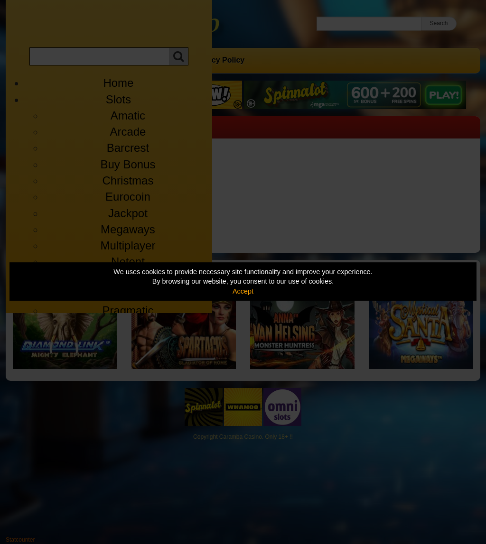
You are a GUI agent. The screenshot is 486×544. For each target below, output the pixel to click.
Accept (243, 291)
